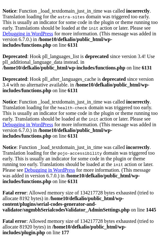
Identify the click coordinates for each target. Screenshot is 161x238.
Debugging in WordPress (28, 33)
